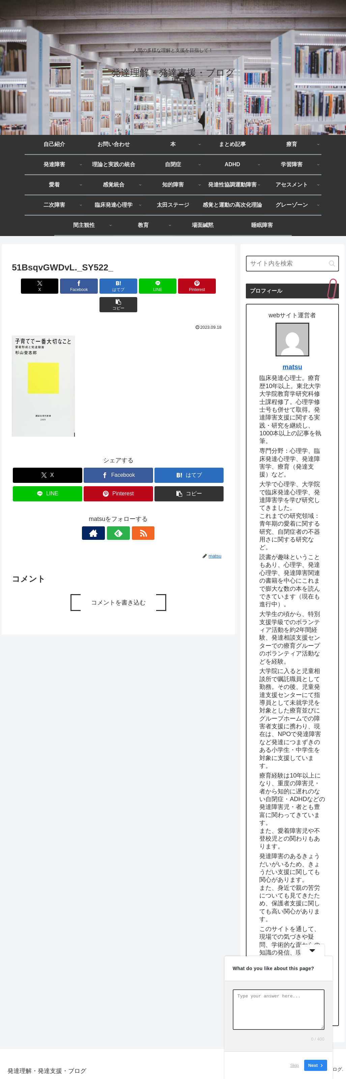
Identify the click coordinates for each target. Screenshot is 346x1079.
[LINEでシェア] (136, 286)
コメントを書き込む (118, 584)
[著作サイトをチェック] (103, 514)
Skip (294, 1065)
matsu (292, 367)
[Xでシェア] (29, 286)
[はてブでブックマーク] (100, 286)
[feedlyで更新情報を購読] (118, 514)
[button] (208, 286)
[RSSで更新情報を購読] (134, 514)
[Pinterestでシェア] (172, 286)
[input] (292, 263)
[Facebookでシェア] (65, 286)
